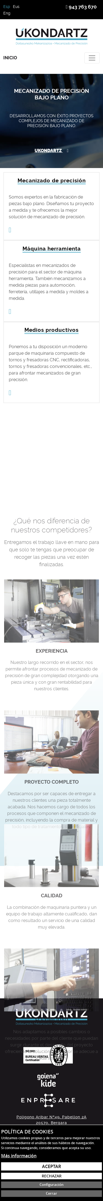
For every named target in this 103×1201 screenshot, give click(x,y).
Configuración (51, 1184)
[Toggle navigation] (92, 57)
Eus (16, 6)
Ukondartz (52, 150)
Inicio (10, 57)
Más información (19, 1156)
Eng (6, 13)
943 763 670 (81, 7)
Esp (6, 6)
